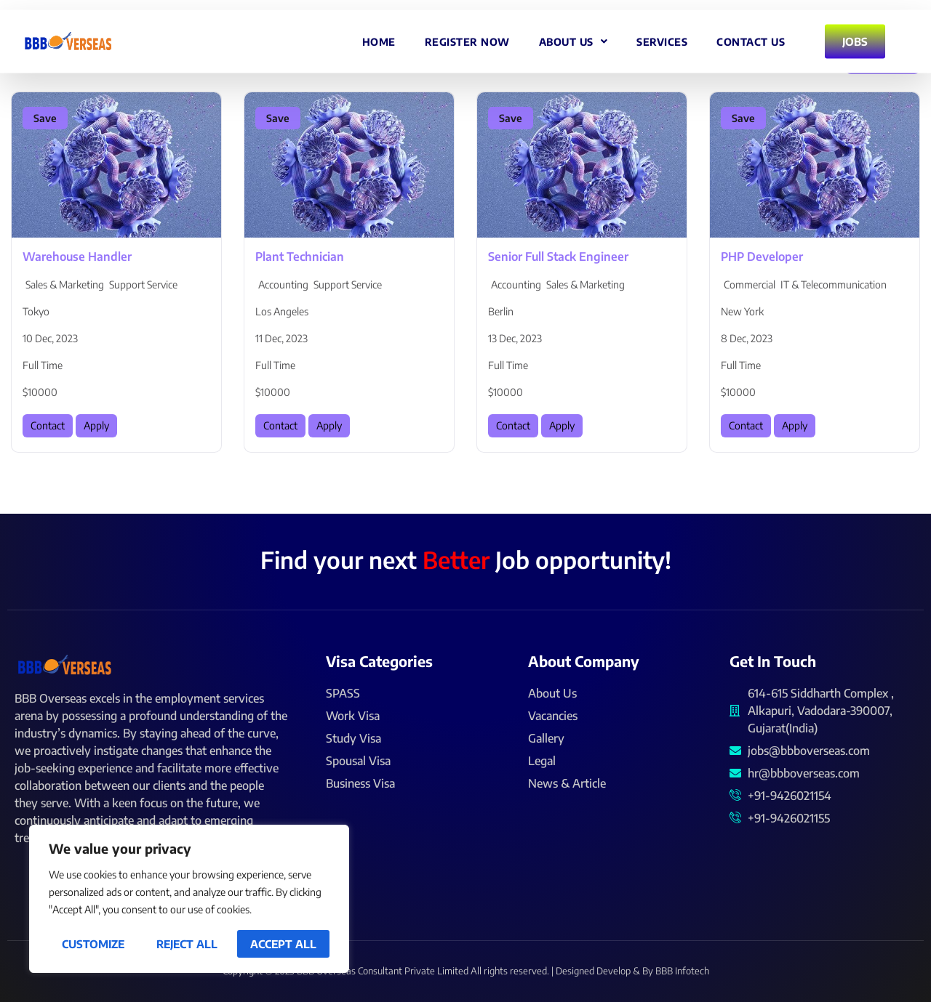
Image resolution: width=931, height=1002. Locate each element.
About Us (573, 37)
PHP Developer (762, 256)
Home (379, 37)
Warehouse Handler (77, 256)
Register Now (467, 37)
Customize (93, 943)
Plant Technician (299, 256)
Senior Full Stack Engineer (558, 256)
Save (45, 118)
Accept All (283, 943)
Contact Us (750, 37)
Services (661, 37)
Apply (96, 425)
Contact (48, 425)
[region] (189, 899)
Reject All (186, 943)
